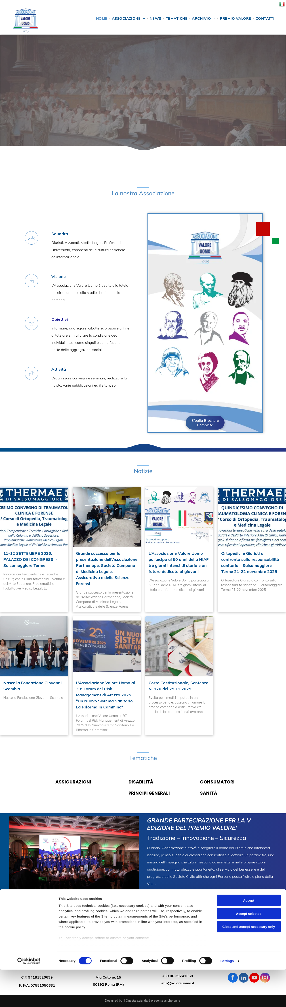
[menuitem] (102, 19)
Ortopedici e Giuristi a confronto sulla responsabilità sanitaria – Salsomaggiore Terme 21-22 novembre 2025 (250, 562)
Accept (248, 938)
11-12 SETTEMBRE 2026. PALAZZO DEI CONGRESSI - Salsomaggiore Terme (30, 559)
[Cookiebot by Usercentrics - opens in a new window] (28, 998)
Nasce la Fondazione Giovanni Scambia (32, 685)
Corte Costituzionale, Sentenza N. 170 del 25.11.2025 (178, 685)
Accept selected (248, 951)
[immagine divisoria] (143, 172)
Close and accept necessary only (248, 964)
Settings (227, 998)
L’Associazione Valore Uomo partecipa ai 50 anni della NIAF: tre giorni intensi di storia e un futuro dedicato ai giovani (179, 562)
